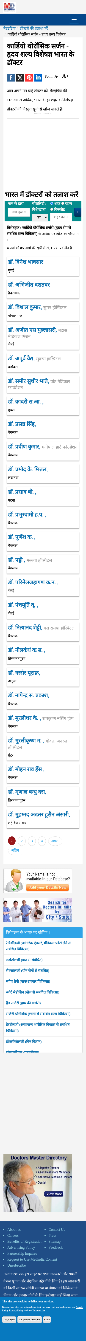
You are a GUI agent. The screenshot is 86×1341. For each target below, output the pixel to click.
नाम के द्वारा (15, 204)
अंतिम (15, 850)
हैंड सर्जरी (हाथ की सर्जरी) (23, 1003)
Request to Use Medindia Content (32, 1259)
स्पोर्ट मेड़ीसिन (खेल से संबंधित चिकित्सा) (32, 992)
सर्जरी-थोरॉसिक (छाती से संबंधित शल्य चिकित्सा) (38, 1014)
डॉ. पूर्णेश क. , (22, 537)
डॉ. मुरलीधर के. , (40, 718)
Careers (13, 1235)
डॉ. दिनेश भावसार (25, 262)
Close (47, 1319)
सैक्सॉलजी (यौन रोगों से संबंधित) (27, 971)
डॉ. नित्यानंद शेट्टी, (41, 628)
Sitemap (55, 1241)
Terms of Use (39, 1310)
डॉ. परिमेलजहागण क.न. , (33, 582)
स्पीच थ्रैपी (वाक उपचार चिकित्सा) (28, 981)
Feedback (56, 1247)
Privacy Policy (16, 1310)
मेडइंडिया (9, 28)
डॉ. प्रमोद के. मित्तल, (28, 469)
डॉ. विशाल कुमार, (37, 307)
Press (52, 1235)
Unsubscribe (16, 1265)
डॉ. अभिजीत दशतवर (29, 285)
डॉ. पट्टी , (30, 560)
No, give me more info (29, 1319)
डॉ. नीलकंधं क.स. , (26, 650)
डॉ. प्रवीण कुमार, (43, 447)
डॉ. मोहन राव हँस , (26, 769)
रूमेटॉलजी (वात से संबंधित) (24, 960)
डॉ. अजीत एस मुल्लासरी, (37, 333)
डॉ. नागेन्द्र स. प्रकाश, (28, 695)
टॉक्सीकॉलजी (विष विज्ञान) (24, 1042)
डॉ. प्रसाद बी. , (22, 492)
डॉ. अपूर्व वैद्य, (34, 358)
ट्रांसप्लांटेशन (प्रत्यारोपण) (22, 1052)
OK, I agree (9, 1319)
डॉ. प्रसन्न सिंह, (22, 424)
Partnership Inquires (22, 1253)
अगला (55, 841)
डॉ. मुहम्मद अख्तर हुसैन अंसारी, (39, 815)
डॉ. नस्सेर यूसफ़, (24, 673)
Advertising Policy (21, 1247)
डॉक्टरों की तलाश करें (34, 28)
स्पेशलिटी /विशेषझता (39, 207)
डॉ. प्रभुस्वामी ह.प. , (27, 515)
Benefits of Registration (24, 1241)
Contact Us (57, 1229)
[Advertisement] (41, 147)
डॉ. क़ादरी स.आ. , (26, 402)
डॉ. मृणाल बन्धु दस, (27, 792)
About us (14, 1229)
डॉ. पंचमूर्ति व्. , (23, 605)
